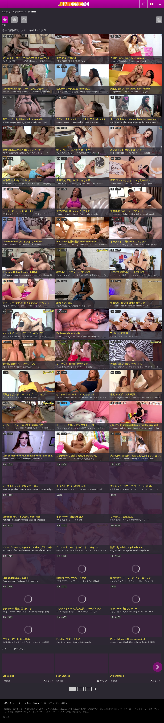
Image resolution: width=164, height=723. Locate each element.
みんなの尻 (98, 489)
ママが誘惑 (81, 428)
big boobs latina (131, 92)
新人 (39, 183)
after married (92, 122)
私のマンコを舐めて (38, 61)
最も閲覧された (14, 20)
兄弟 (24, 612)
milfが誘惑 (73, 92)
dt (82, 642)
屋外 (47, 428)
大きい (6, 612)
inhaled (19, 550)
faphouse (124, 153)
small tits (123, 306)
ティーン (149, 612)
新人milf (7, 183)
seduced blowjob (87, 245)
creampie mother (65, 214)
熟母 (78, 61)
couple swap (15, 92)
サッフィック (18, 183)
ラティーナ (62, 92)
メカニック (77, 489)
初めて (97, 581)
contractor (150, 459)
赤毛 (113, 612)
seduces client (140, 642)
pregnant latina (152, 428)
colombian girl (117, 214)
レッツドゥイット (11, 428)
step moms (40, 489)
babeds (88, 642)
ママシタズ (62, 275)
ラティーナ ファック (72, 581)
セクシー (30, 214)
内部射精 (61, 520)
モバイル (87, 489)
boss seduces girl (23, 459)
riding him (96, 336)
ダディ (145, 306)
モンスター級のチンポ (147, 275)
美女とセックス (129, 275)
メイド (114, 367)
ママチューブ (93, 428)
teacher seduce (143, 153)
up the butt (37, 459)
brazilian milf (9, 550)
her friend (142, 397)
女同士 (71, 61)
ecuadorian (134, 61)
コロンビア (102, 275)
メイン (5, 12)
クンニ (138, 489)
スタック (7, 61)
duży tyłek (144, 92)
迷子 (6, 306)
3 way (132, 153)
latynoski (48, 275)
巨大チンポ (33, 612)
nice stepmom (10, 581)
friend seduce (154, 397)
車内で (68, 489)
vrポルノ (115, 336)
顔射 (60, 581)
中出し (120, 489)
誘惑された (32, 153)
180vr (135, 336)
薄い (91, 367)
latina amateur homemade (122, 122)
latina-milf (17, 520)
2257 (43, 703)
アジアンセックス (151, 489)
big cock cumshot (148, 214)
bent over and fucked (120, 459)
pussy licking (117, 642)
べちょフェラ (85, 306)
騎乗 (153, 642)
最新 (24, 20)
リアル (72, 428)
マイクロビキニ (18, 367)
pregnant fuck (117, 428)
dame (125, 397)
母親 (65, 61)
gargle (76, 642)
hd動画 (83, 92)
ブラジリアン (17, 642)
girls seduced (74, 336)
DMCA (36, 703)
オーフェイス (140, 245)
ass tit (49, 122)
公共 (80, 520)
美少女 (92, 275)
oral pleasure (97, 183)
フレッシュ (116, 245)
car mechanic (36, 275)
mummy (115, 61)
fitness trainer (138, 428)
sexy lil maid (9, 459)
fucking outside (137, 459)
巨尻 (60, 306)
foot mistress (23, 245)
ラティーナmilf (93, 92)
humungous (63, 122)
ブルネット (29, 642)
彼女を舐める (20, 153)
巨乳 (76, 306)
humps (128, 428)
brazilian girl (116, 397)
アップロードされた (33, 306)
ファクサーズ (77, 459)
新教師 (83, 153)
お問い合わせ (9, 703)
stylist (149, 183)
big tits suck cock (65, 642)
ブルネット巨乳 (33, 367)
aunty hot (124, 61)
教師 (26, 61)
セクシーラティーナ (85, 397)
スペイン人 (129, 489)
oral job (50, 489)
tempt (6, 92)
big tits (95, 214)
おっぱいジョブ (146, 581)
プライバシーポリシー (58, 703)
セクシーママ (19, 214)
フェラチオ (87, 581)
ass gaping (24, 275)
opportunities (117, 183)
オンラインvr (126, 336)
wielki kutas (28, 520)
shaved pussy (135, 306)
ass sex (73, 122)
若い (119, 612)
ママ (83, 61)
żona (6, 122)
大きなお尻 (38, 428)
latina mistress (10, 245)
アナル (60, 489)
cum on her (62, 336)
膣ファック (18, 61)
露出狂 (24, 428)
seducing (21, 581)
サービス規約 (24, 703)
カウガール (116, 275)
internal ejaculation (12, 489)
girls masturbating (135, 550)
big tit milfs (85, 214)
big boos (115, 153)
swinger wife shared (31, 92)
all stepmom (32, 581)
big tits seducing (118, 550)
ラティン (7, 214)
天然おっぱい (41, 336)
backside (128, 642)
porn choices (101, 245)
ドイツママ (62, 428)
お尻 (65, 306)
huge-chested (117, 92)
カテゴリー (18, 12)
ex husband (36, 245)
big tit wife (25, 122)
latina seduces (64, 245)
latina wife (46, 92)
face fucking (45, 550)
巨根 (76, 550)
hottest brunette (142, 122)
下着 (97, 397)
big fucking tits (38, 122)
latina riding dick (132, 214)
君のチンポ (152, 245)
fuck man (82, 122)
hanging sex (15, 122)
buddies (133, 397)
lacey (146, 550)
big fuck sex (40, 520)
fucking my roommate (81, 183)
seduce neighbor (31, 550)
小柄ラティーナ (16, 306)
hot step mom (27, 489)
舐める (60, 367)
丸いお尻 (84, 275)
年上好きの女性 (136, 612)
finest (143, 61)
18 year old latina (11, 275)
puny (143, 183)
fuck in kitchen (64, 183)
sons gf (114, 306)
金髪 (60, 61)
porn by (75, 245)
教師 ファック (94, 153)
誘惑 (71, 306)
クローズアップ (10, 397)
